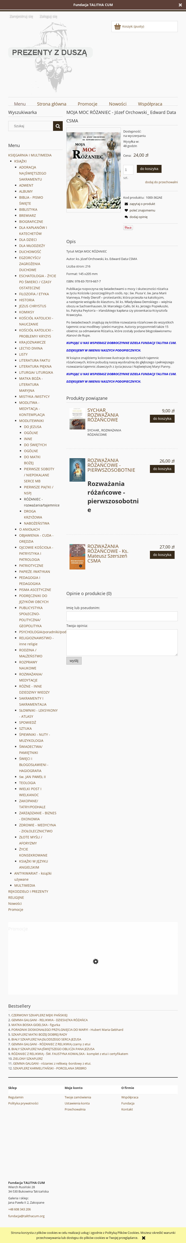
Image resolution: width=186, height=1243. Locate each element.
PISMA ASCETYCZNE (35, 589)
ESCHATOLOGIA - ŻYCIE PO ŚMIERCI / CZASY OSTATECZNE (37, 282)
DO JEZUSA (32, 426)
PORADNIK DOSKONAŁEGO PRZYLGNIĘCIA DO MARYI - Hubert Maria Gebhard (67, 1029)
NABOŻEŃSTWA (36, 523)
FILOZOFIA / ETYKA (34, 294)
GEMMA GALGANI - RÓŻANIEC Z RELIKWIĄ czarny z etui (50, 1044)
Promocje (15, 909)
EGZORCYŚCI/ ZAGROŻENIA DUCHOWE (30, 263)
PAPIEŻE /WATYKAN (34, 571)
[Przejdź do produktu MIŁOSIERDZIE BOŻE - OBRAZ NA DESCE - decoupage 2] (93, 983)
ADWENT (26, 185)
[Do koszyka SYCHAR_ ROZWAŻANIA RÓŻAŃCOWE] (162, 419)
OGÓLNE (31, 432)
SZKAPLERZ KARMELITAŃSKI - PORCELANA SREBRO (49, 1068)
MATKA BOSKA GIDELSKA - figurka (35, 1025)
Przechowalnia (75, 1109)
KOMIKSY (26, 312)
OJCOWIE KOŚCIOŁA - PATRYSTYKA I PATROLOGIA (36, 553)
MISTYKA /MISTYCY (34, 396)
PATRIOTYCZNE (31, 565)
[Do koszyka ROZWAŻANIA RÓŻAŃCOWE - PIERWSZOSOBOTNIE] (162, 469)
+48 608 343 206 (19, 1209)
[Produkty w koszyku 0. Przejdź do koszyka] (129, 26)
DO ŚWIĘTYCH (35, 444)
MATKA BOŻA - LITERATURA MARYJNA (31, 384)
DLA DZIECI (28, 239)
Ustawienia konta (77, 1103)
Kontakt (127, 1109)
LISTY (23, 354)
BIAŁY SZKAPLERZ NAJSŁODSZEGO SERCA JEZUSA (46, 1039)
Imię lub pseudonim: (83, 607)
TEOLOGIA (27, 782)
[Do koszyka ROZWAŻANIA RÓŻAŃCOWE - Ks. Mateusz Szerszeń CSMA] (162, 555)
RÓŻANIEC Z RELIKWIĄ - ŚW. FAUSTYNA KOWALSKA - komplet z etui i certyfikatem (69, 1054)
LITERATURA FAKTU (34, 360)
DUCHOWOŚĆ (30, 251)
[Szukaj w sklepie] (31, 126)
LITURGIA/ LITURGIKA (36, 372)
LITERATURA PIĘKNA (35, 366)
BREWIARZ (27, 215)
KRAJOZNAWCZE (32, 342)
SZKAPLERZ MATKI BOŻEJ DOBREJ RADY (39, 1034)
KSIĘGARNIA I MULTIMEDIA (30, 155)
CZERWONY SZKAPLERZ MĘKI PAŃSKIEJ (39, 1015)
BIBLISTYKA (28, 209)
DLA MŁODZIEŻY (32, 245)
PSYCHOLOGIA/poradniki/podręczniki (49, 632)
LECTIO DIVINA (31, 348)
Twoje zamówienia (78, 1097)
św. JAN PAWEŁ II (32, 776)
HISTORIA (26, 300)
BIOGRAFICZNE (31, 221)
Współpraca (129, 1097)
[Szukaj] (58, 126)
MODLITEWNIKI (31, 420)
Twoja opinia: (77, 625)
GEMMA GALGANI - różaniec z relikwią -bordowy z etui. (52, 1063)
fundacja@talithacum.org (26, 1216)
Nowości (15, 903)
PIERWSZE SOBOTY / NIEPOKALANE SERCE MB (39, 475)
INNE (28, 438)
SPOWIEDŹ (27, 722)
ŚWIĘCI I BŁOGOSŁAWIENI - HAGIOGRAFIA (33, 764)
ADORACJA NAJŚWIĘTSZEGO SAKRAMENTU (32, 173)
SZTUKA (25, 728)
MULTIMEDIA (24, 885)
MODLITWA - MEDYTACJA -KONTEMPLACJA (32, 408)
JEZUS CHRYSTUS (32, 306)
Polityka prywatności (23, 1103)
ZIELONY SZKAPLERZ (28, 1058)
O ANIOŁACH (29, 529)
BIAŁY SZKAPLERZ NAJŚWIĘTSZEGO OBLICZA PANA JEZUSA (52, 1049)
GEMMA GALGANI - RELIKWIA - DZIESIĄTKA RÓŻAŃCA (49, 1020)
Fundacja (127, 1103)
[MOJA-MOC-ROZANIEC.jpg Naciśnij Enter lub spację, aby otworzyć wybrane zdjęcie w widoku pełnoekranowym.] (94, 170)
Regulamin (15, 1097)
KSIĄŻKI (20, 161)
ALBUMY (26, 191)
